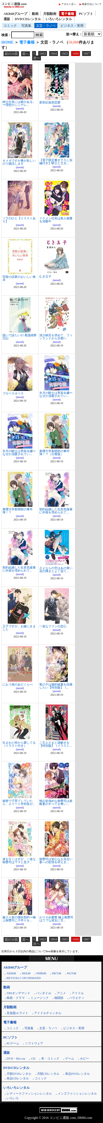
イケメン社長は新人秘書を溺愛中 (56, 220)
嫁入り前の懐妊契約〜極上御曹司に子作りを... (19, 919)
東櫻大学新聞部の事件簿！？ (17, 511)
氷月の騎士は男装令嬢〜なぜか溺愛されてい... (56, 394)
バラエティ (76, 997)
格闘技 (58, 997)
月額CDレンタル (48, 1073)
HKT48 (56, 973)
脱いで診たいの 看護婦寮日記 (19, 337)
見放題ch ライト (17, 1013)
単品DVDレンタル (77, 1073)
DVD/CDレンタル (28, 19)
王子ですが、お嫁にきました (19, 628)
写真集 (26, 26)
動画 (35, 14)
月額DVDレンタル (19, 1073)
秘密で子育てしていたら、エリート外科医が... (18, 802)
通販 (7, 19)
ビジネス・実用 (71, 26)
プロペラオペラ (13, 393)
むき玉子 (45, 276)
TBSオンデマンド (18, 993)
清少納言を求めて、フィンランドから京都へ (56, 337)
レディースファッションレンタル (29, 1093)
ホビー (84, 1058)
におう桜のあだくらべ (17, 684)
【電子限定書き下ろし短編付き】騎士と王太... (56, 161)
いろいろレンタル (59, 19)
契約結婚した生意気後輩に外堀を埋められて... (56, 511)
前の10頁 (11, 54)
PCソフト (86, 14)
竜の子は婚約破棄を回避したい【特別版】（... (56, 686)
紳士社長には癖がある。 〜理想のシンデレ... (19, 103)
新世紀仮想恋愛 (49, 102)
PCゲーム (13, 1043)
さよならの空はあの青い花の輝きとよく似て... (56, 569)
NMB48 (41, 973)
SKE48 (26, 973)
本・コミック (50, 1058)
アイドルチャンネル (47, 1013)
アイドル (78, 993)
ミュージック (39, 997)
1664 (53, 53)
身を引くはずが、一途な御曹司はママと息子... (19, 860)
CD (33, 1058)
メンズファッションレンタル (77, 1093)
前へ (25, 54)
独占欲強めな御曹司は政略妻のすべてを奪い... (56, 802)
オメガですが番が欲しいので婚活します (19, 162)
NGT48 (71, 973)
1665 (64, 53)
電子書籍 (67, 14)
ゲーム (69, 1058)
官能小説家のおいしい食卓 (19, 278)
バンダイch (43, 993)
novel (20, 108)
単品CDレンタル (18, 1078)
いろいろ (13, 1098)
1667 (86, 53)
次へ (36, 58)
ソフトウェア (34, 1043)
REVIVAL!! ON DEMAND (24, 978)
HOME (7, 42)
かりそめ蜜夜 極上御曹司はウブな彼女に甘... (56, 919)
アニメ (61, 993)
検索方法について (92, 4)
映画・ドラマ (16, 997)
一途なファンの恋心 (52, 626)
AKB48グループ (15, 14)
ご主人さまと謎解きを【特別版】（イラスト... (55, 744)
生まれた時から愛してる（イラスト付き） (19, 744)
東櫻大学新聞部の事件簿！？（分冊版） (54, 452)
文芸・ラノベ (46, 26)
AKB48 (11, 973)
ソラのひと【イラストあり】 (19, 220)
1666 (75, 53)
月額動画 (49, 14)
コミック (10, 26)
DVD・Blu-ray (16, 1058)
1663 (42, 53)
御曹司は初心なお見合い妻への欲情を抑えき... (56, 860)
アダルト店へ (68, 4)
